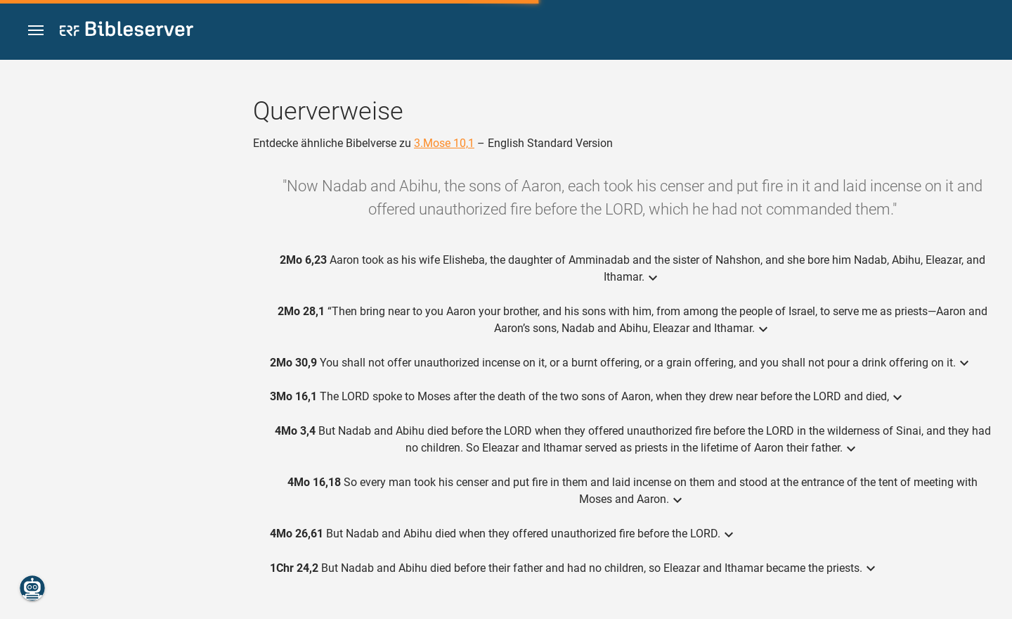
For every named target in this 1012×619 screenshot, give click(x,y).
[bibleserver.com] (126, 31)
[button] (36, 30)
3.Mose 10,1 (444, 143)
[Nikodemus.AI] (32, 588)
